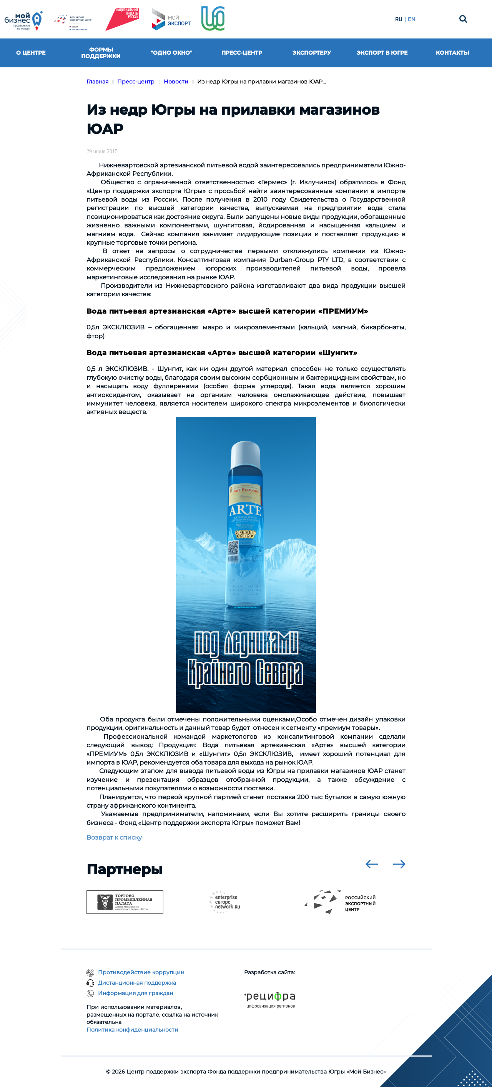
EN (411, 19)
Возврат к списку (114, 837)
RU (398, 19)
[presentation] (372, 864)
